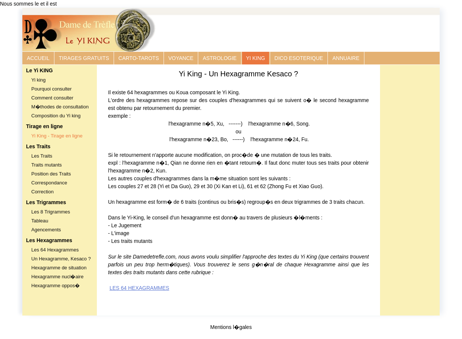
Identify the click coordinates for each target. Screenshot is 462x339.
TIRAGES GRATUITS (84, 58)
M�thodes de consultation (60, 107)
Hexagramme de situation (58, 267)
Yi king (38, 80)
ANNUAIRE (345, 58)
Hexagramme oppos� (55, 285)
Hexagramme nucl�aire (57, 276)
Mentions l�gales (230, 327)
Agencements (46, 229)
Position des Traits (51, 174)
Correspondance (49, 183)
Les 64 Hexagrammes (55, 250)
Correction (42, 191)
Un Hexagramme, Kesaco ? (61, 259)
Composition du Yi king (55, 115)
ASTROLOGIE (220, 58)
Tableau (39, 221)
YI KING (255, 58)
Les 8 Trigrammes (50, 212)
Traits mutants (46, 165)
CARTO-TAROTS (138, 58)
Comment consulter (52, 98)
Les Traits (41, 156)
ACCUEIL (38, 58)
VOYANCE (180, 58)
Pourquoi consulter (51, 89)
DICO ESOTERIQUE (299, 58)
